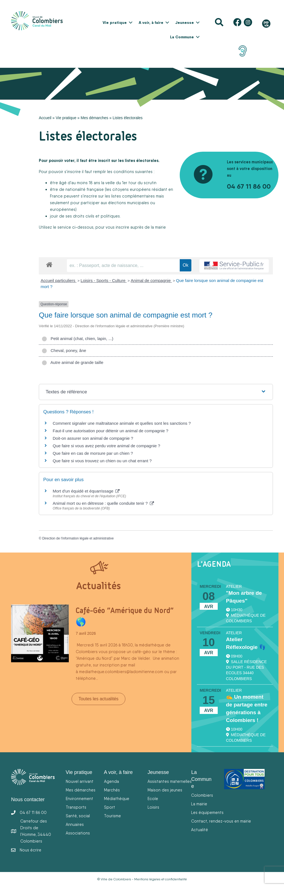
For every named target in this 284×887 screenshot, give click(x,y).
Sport (109, 807)
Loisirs (153, 807)
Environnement (79, 798)
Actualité (199, 829)
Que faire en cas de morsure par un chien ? (93, 453)
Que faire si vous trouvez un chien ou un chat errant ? (102, 460)
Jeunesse (184, 22)
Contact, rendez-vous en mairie (221, 821)
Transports (76, 807)
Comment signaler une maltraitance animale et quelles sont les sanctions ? (122, 423)
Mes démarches (94, 118)
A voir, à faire (151, 22)
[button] (131, 22)
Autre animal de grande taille (72, 362)
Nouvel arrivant (79, 781)
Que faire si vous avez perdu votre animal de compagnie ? (106, 445)
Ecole (153, 798)
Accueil (45, 118)
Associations (78, 833)
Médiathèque (116, 798)
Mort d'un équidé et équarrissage (86, 491)
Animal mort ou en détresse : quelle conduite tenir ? (103, 503)
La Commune (182, 36)
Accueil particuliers (59, 280)
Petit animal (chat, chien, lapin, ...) (77, 338)
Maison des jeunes (165, 790)
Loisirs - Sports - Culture (104, 280)
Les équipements (207, 812)
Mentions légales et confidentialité (160, 879)
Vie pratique (115, 22)
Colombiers (202, 795)
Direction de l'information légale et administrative (78, 538)
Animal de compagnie (151, 280)
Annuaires (75, 824)
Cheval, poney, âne (64, 350)
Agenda (111, 781)
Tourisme (112, 815)
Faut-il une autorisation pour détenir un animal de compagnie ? (110, 430)
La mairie (199, 803)
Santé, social (78, 815)
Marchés (112, 790)
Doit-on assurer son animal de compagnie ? (93, 438)
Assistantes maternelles (170, 781)
